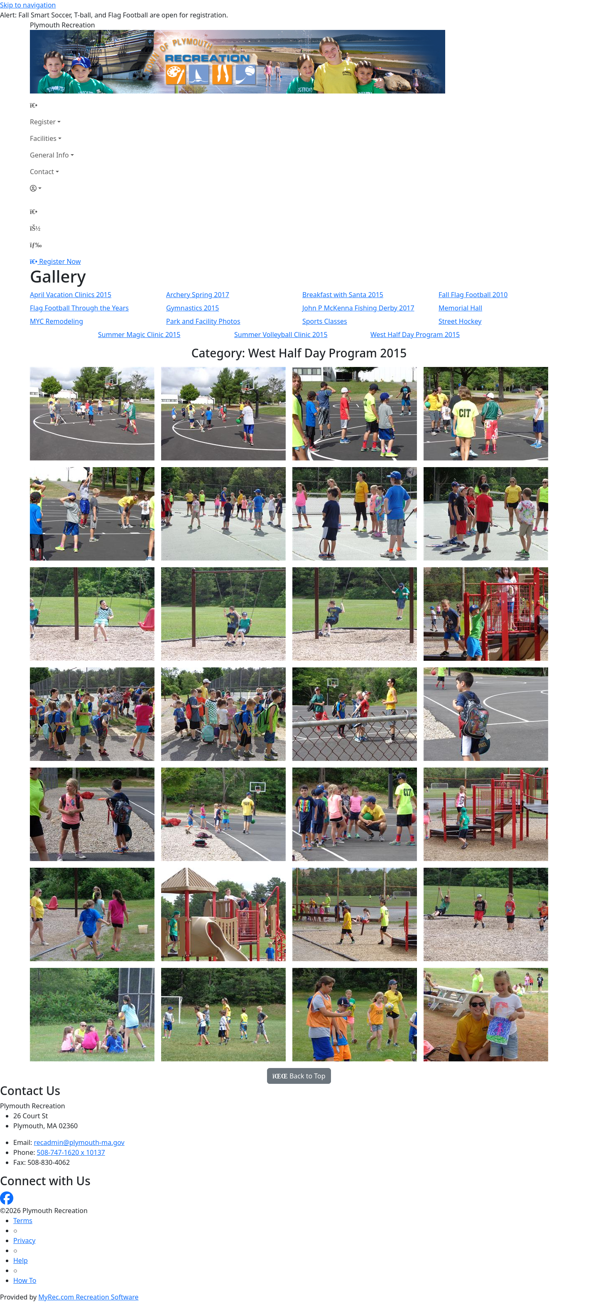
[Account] (52, 188)
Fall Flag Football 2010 (473, 294)
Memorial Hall (460, 308)
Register (43, 121)
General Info (49, 155)
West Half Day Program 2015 (415, 334)
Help (20, 1260)
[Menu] (36, 244)
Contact (42, 171)
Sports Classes (324, 321)
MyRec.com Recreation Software (88, 1297)
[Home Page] (52, 105)
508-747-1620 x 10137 (71, 1152)
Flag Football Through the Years (79, 308)
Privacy (24, 1240)
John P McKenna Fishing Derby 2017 (358, 308)
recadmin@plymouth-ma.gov (79, 1142)
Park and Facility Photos (203, 321)
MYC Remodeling (56, 321)
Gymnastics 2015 (192, 308)
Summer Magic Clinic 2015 (139, 334)
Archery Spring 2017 (197, 294)
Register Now (60, 261)
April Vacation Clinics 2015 (70, 294)
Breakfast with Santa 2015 (342, 294)
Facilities (43, 138)
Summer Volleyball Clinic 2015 (281, 334)
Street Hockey (460, 321)
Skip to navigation (28, 5)
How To (24, 1280)
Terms (22, 1220)
